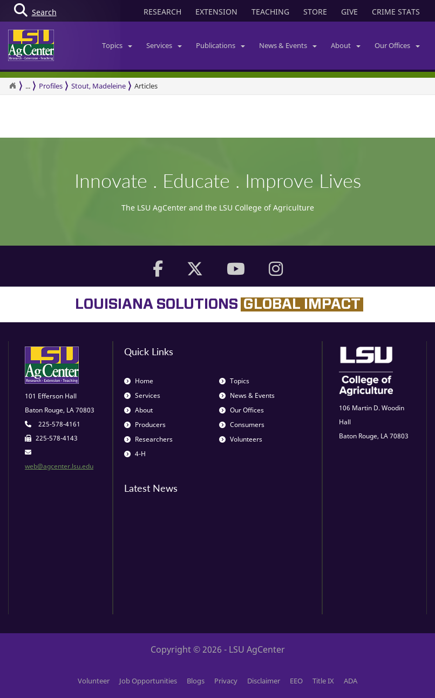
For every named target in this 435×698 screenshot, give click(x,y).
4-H (135, 453)
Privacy (225, 681)
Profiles (51, 86)
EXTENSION (216, 11)
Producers (145, 424)
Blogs (196, 681)
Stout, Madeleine (98, 86)
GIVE (349, 11)
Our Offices (397, 45)
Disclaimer (263, 681)
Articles (146, 86)
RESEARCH (162, 11)
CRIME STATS (396, 11)
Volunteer (94, 681)
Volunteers (240, 439)
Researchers (148, 439)
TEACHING (270, 11)
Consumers (241, 424)
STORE (315, 11)
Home (138, 380)
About (346, 45)
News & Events (288, 45)
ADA (350, 681)
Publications (220, 45)
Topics (117, 45)
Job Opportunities (148, 681)
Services (164, 45)
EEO (296, 681)
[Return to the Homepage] (12, 86)
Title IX (323, 681)
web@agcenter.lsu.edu (59, 466)
